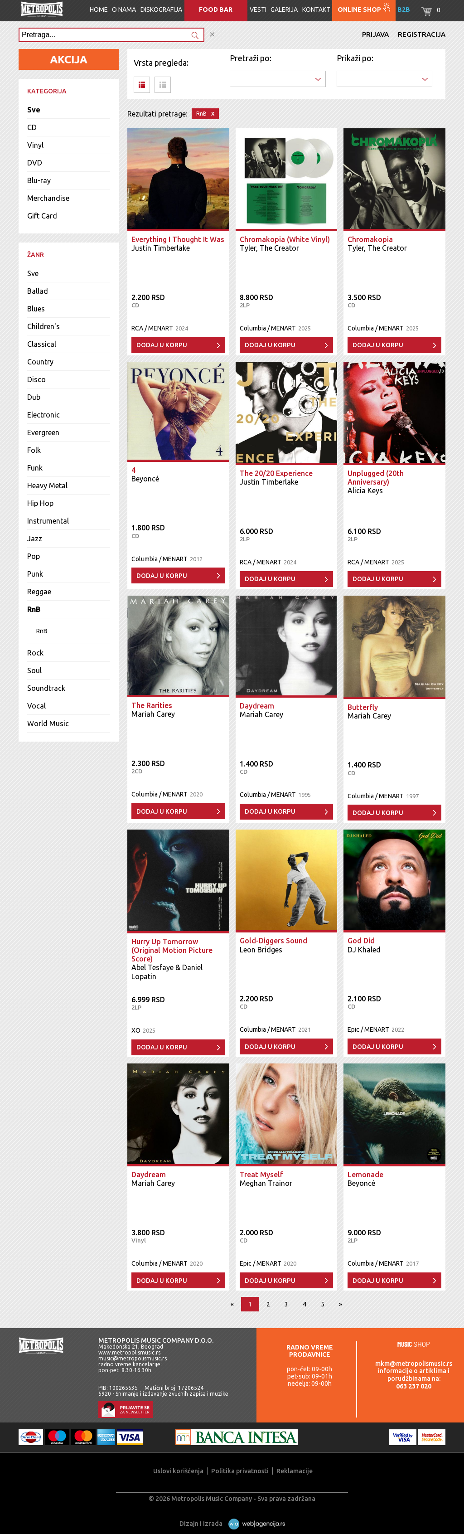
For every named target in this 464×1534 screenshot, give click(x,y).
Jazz (34, 538)
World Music (48, 723)
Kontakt (316, 9)
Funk (35, 468)
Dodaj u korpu (161, 345)
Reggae (39, 591)
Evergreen (43, 432)
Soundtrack (46, 688)
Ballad (37, 291)
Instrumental (48, 521)
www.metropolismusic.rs (129, 1352)
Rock (35, 653)
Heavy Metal (47, 485)
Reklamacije (294, 1471)
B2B (403, 9)
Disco (36, 379)
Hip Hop (40, 503)
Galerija (284, 9)
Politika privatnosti (240, 1471)
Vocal (36, 706)
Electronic (43, 415)
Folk (34, 450)
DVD (34, 163)
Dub (33, 397)
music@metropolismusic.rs (132, 1358)
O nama (124, 9)
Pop (33, 556)
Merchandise (48, 198)
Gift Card (42, 216)
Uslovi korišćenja (178, 1471)
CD (32, 127)
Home (99, 9)
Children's (43, 326)
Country (40, 362)
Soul (34, 670)
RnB (33, 609)
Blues (36, 309)
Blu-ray (39, 180)
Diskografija (161, 9)
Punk (35, 574)
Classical (41, 344)
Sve (33, 110)
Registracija (421, 34)
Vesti (258, 9)
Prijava (375, 34)
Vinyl (35, 145)
